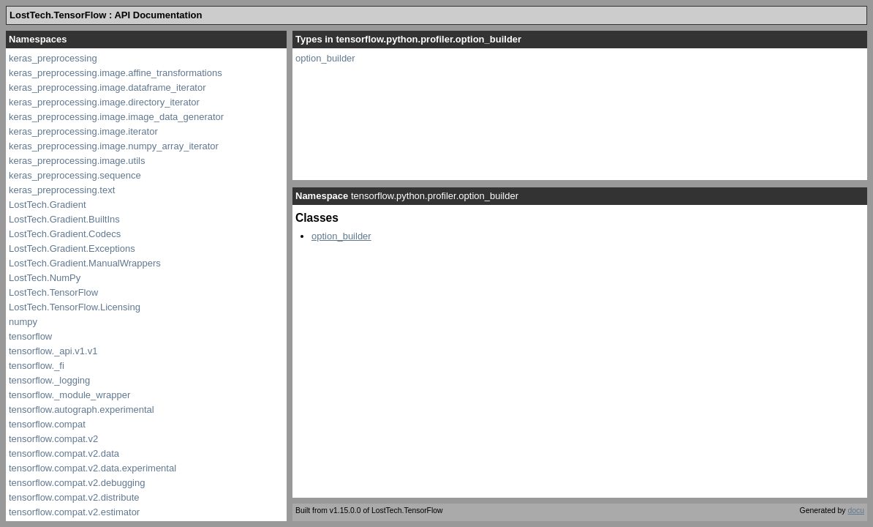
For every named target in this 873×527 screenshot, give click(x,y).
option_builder (325, 58)
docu (855, 511)
